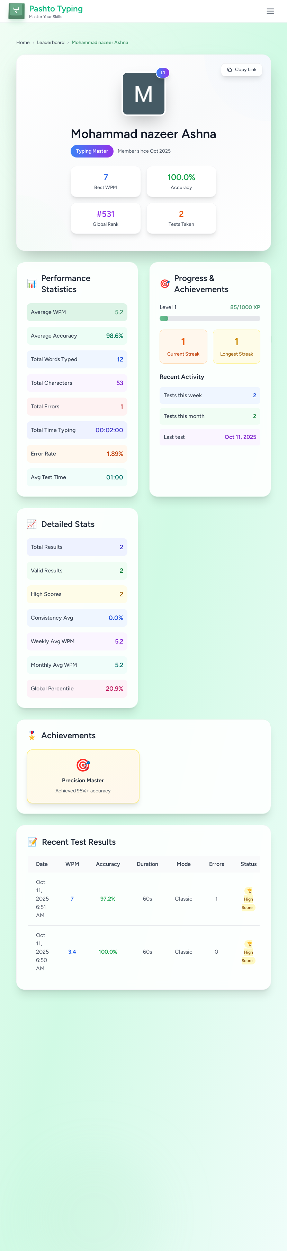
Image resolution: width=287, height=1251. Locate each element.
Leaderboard (50, 42)
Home (23, 42)
